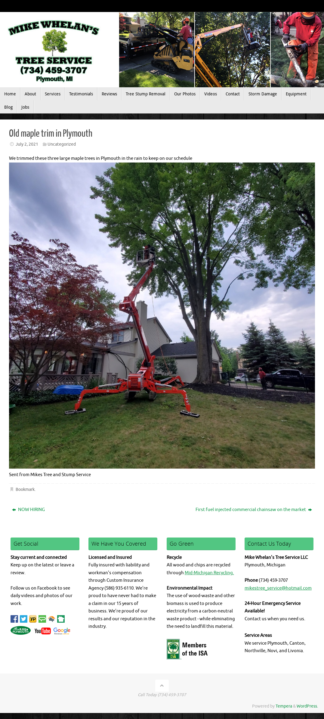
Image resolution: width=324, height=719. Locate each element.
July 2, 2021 (27, 144)
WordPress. (307, 706)
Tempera (284, 706)
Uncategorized (62, 144)
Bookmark (25, 489)
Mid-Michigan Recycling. (209, 573)
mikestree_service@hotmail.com (278, 588)
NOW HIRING (28, 510)
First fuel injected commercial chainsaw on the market (254, 510)
